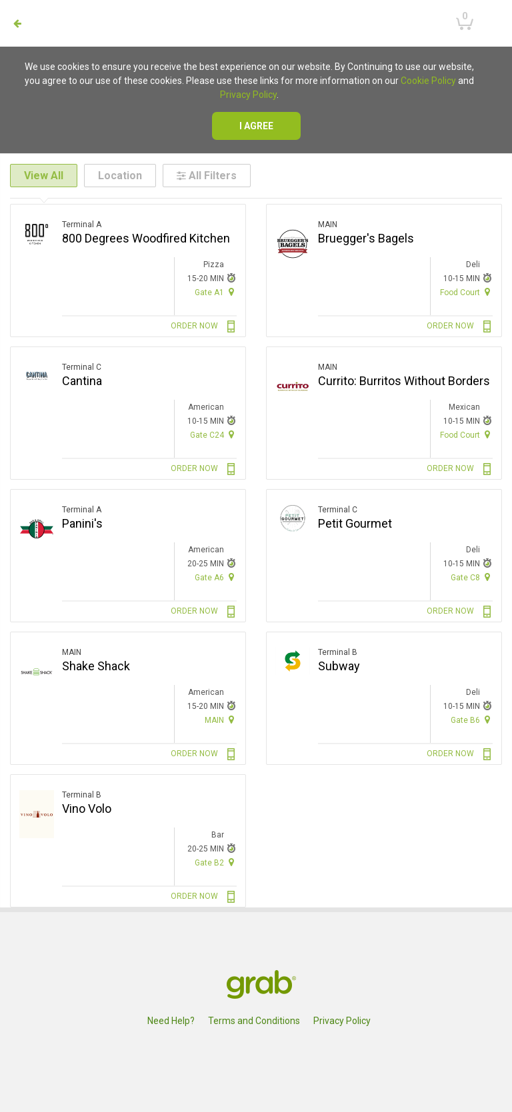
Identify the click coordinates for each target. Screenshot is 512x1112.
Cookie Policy (428, 80)
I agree (256, 126)
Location (120, 175)
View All (43, 175)
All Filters (207, 175)
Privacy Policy (248, 94)
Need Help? (171, 1020)
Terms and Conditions (254, 1020)
